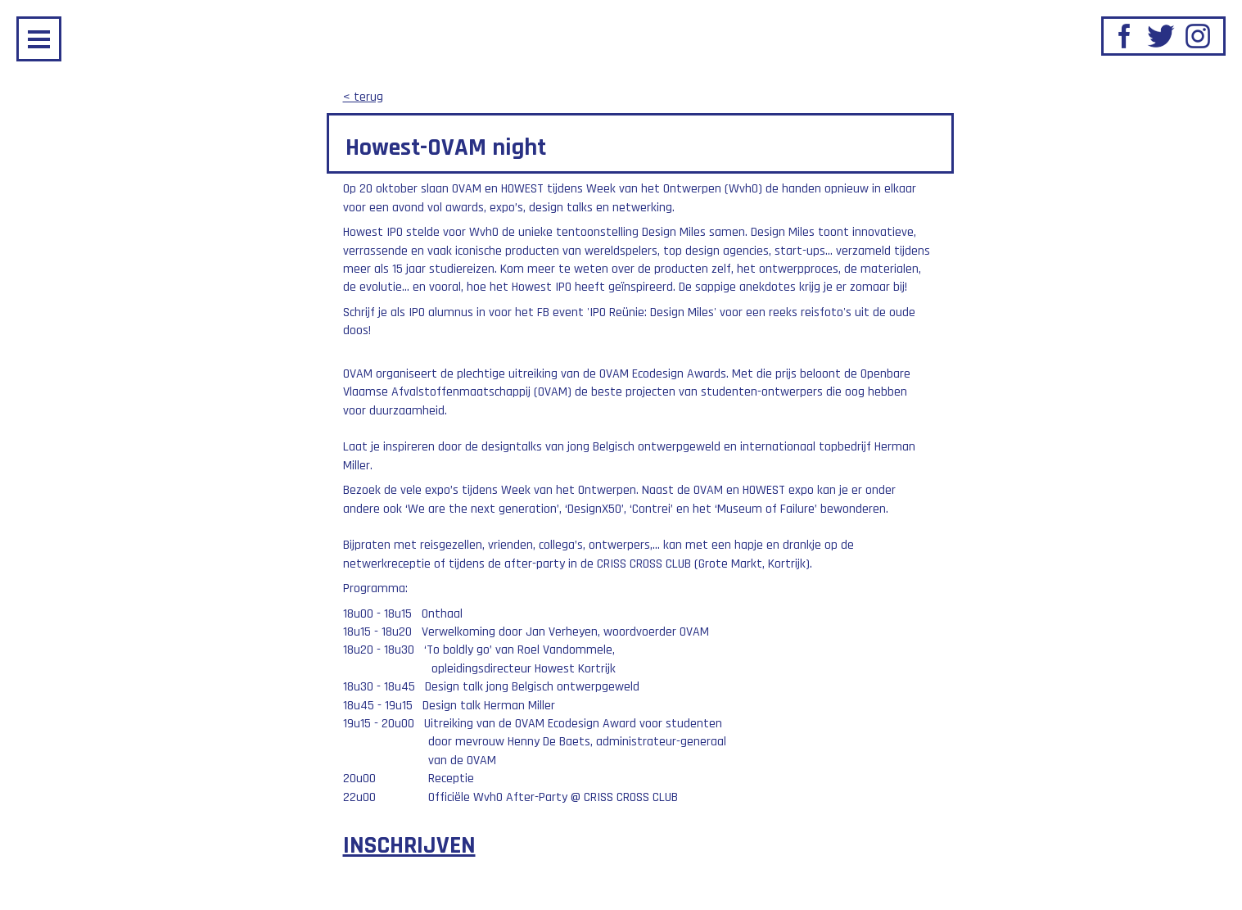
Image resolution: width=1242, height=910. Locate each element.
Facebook (1124, 36)
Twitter (1161, 36)
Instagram (1197, 36)
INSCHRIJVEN (409, 845)
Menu (38, 38)
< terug (363, 97)
